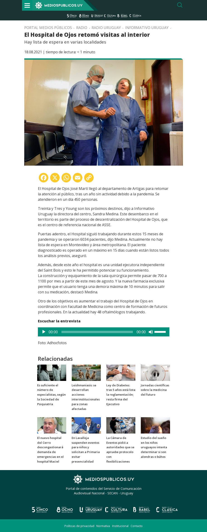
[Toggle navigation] (27, 5)
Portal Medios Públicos (48, 27)
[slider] (97, 332)
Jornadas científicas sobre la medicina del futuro (155, 390)
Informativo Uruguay (146, 27)
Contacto (137, 526)
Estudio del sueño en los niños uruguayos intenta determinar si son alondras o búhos (154, 447)
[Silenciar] (151, 332)
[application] (103, 331)
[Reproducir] (43, 332)
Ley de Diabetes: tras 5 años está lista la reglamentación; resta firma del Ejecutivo (120, 394)
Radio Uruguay (106, 27)
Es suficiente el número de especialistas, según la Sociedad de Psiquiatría (51, 394)
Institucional (120, 526)
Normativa (103, 526)
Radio (81, 27)
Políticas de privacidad (79, 526)
